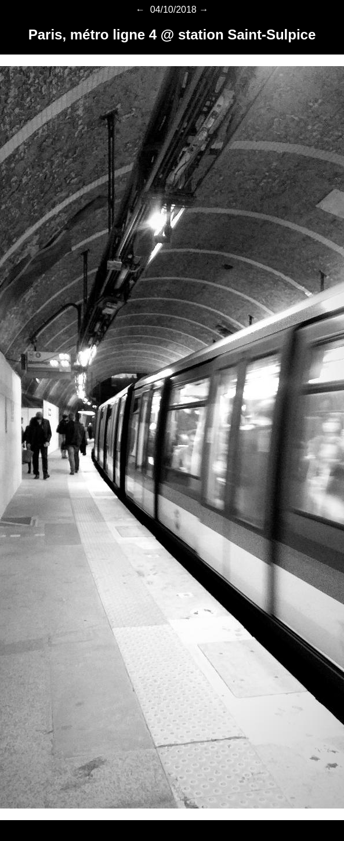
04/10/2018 (172, 9)
